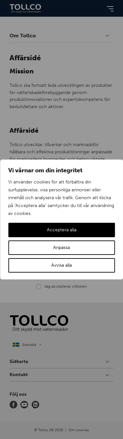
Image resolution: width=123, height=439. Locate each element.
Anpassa (61, 247)
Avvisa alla (61, 265)
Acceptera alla (61, 230)
